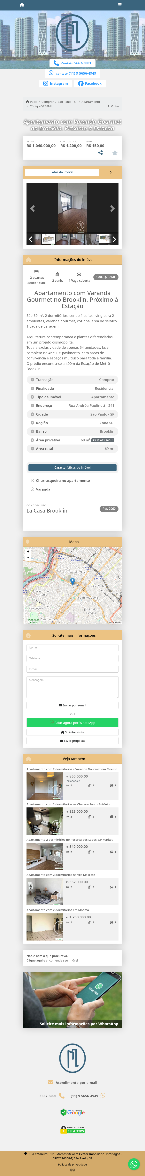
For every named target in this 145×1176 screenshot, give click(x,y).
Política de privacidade (72, 1164)
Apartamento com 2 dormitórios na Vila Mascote (61, 875)
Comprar (48, 102)
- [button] (28, 558)
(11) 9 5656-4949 (82, 73)
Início (31, 102)
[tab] (39, 172)
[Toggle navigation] (120, 5)
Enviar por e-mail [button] (72, 705)
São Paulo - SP (68, 102)
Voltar (113, 106)
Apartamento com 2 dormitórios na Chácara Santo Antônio (68, 804)
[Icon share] (55, 83)
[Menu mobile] (22, 5)
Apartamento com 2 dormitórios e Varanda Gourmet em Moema (72, 769)
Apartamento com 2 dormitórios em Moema (58, 910)
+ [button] (28, 552)
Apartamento (90, 102)
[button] (33, 208)
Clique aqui (35, 960)
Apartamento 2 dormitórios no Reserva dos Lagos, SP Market (70, 839)
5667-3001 (82, 63)
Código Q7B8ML (41, 106)
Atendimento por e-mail (72, 1082)
